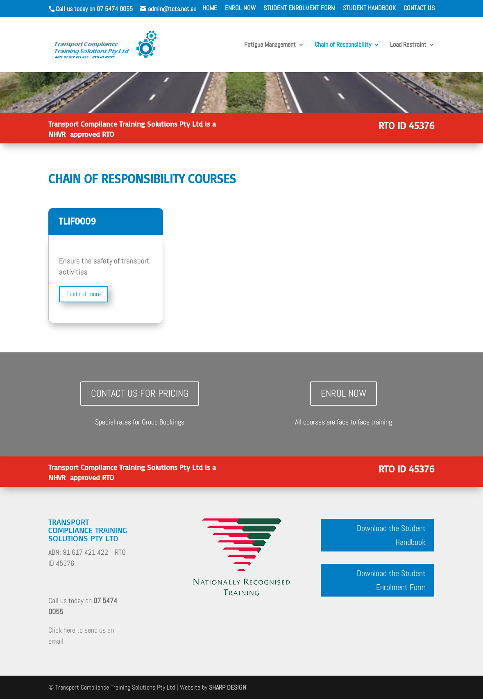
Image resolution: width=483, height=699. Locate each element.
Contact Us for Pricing (139, 393)
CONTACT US (419, 8)
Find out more (83, 294)
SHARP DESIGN (227, 687)
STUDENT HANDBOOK (369, 8)
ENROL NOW (240, 8)
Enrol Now (343, 393)
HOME (209, 8)
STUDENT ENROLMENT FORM (299, 8)
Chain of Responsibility (343, 45)
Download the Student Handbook (391, 535)
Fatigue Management (270, 45)
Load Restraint (408, 45)
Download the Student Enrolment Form (391, 580)
